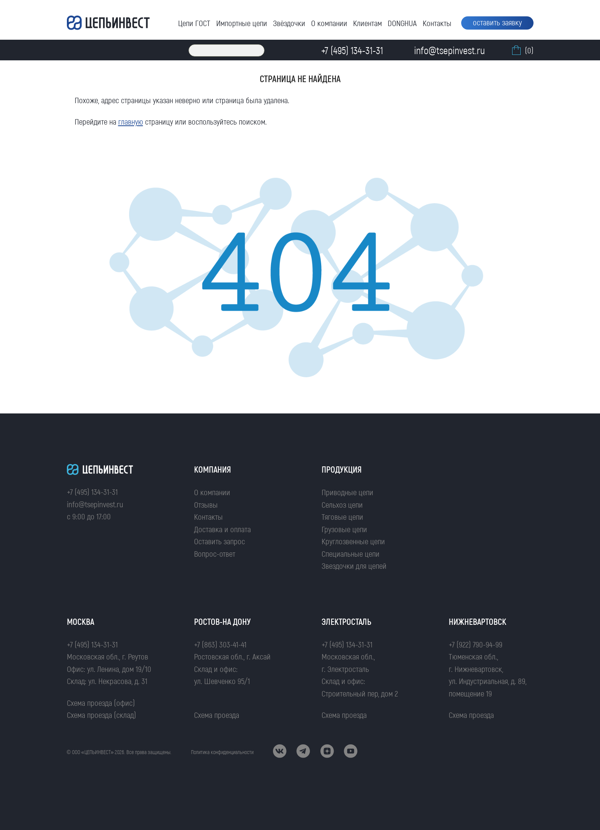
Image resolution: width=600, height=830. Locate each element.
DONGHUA (402, 23)
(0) (522, 50)
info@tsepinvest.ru (95, 504)
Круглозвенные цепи (353, 541)
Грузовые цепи (344, 529)
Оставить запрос (219, 541)
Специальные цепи (351, 553)
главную (130, 121)
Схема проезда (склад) (101, 714)
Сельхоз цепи (342, 504)
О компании (329, 23)
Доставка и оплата (222, 529)
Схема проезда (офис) (101, 702)
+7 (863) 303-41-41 (220, 644)
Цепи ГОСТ (194, 23)
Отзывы (206, 504)
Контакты (437, 23)
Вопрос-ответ (214, 553)
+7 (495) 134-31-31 (92, 491)
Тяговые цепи (342, 516)
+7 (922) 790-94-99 (475, 644)
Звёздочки (289, 23)
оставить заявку (497, 22)
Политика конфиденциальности (222, 752)
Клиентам (367, 23)
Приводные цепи (347, 492)
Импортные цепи (241, 23)
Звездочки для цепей (354, 565)
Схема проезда (216, 714)
